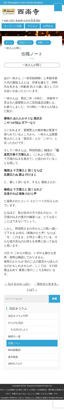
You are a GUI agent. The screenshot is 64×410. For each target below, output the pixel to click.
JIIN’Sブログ (15, 363)
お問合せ (48, 26)
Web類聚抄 (14, 349)
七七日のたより (18, 329)
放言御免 (13, 356)
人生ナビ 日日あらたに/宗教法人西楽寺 (33, 398)
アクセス (32, 26)
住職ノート (14, 343)
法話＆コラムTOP (18, 315)
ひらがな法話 (15, 322)
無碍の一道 (14, 336)
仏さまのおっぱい (17, 284)
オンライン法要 (13, 26)
